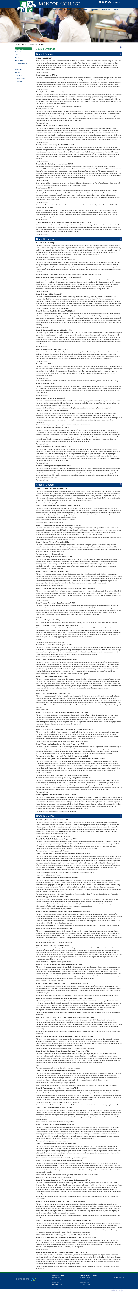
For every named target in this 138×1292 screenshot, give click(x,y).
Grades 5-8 (18, 58)
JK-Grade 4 (18, 55)
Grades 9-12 (19, 61)
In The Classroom (20, 52)
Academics (83, 10)
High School (33, 44)
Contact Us (116, 2)
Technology (18, 75)
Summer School (20, 78)
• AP (17, 66)
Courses (41, 44)
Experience (95, 10)
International (19, 69)
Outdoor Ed (18, 72)
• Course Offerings (21, 63)
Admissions (71, 10)
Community (106, 10)
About (61, 10)
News (116, 10)
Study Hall (18, 81)
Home (54, 10)
